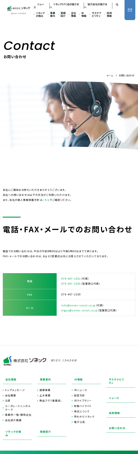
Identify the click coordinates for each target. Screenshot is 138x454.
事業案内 (52, 14)
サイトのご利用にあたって (48, 444)
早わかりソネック (84, 412)
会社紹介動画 (13, 416)
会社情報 (73, 14)
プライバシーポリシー (17, 449)
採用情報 (109, 14)
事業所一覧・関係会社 (18, 411)
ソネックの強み (40, 14)
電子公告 (79, 418)
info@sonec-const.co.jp (78, 305)
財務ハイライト (83, 402)
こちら (46, 200)
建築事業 (45, 386)
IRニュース (80, 386)
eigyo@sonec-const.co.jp (79, 310)
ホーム (109, 75)
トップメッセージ (15, 386)
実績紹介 (63, 14)
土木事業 (45, 391)
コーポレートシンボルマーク (18, 403)
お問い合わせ (115, 425)
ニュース (39, 5)
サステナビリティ (96, 14)
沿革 (8, 397)
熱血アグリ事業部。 (51, 397)
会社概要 (10, 391)
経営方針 (79, 391)
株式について (82, 407)
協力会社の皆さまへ (95, 5)
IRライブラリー (83, 397)
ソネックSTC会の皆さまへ (64, 5)
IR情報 (83, 14)
